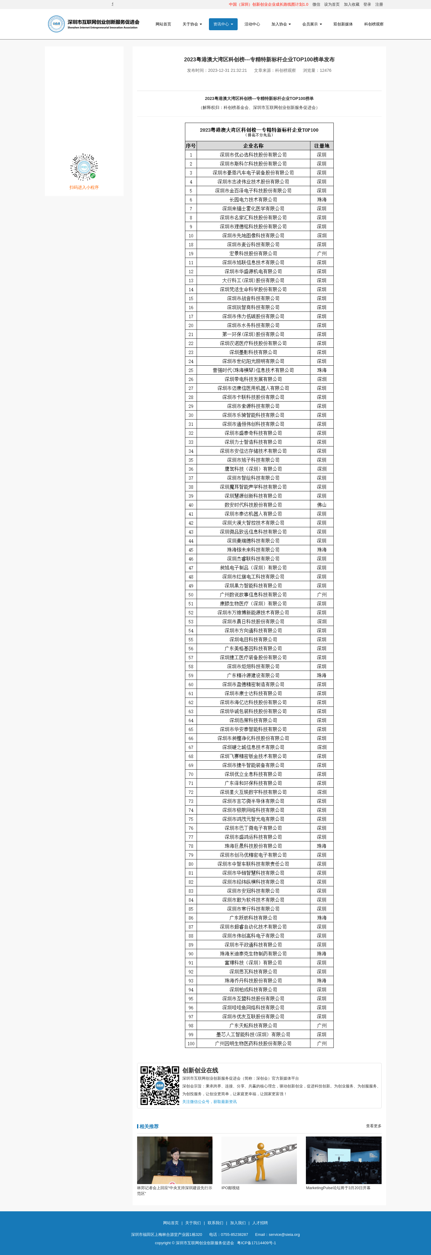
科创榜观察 (374, 24)
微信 (316, 4)
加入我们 (238, 1223)
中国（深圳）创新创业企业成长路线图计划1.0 (268, 4)
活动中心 (252, 24)
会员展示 (312, 24)
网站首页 (163, 24)
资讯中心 (223, 24)
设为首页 (332, 4)
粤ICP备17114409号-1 (256, 1243)
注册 (379, 4)
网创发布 (84, 111)
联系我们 (215, 1223)
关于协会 (192, 24)
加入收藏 (351, 4)
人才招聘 (260, 1223)
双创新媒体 (343, 24)
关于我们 (193, 1223)
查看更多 (374, 1126)
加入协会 (281, 24)
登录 (367, 4)
